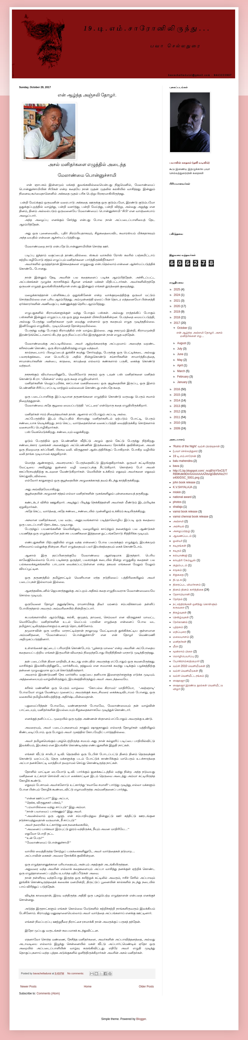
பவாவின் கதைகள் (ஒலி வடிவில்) (189, 162)
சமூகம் (177, 570)
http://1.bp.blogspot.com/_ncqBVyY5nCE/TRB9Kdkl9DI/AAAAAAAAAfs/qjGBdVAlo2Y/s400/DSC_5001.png (200, 474)
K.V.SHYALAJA (182, 487)
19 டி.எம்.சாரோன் (184, 456)
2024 (177, 295)
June (180, 354)
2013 (177, 406)
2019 (177, 311)
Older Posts (146, 986)
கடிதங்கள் (179, 545)
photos (177, 502)
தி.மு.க (177, 579)
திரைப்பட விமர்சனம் (187, 584)
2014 (177, 400)
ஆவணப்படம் (182, 536)
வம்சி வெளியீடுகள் (185, 670)
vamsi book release (185, 511)
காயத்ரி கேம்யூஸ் (184, 560)
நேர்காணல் (180, 622)
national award (182, 497)
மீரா (175, 646)
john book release (184, 482)
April (180, 365)
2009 (177, 428)
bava (176, 466)
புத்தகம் (178, 627)
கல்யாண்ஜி (180, 555)
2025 (177, 289)
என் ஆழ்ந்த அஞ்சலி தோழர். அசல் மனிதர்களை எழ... (199, 334)
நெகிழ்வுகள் (181, 617)
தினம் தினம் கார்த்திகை (188, 589)
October (182, 328)
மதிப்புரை (179, 632)
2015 (177, 394)
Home (88, 986)
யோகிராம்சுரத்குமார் (186, 661)
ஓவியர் (177, 541)
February (183, 376)
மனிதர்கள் (179, 641)
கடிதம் (177, 550)
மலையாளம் (181, 637)
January (182, 382)
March (181, 371)
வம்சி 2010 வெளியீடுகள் (189, 666)
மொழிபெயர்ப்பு (183, 656)
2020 (177, 306)
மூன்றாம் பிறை (182, 651)
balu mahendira (183, 461)
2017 (177, 323)
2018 (177, 317)
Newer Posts (28, 986)
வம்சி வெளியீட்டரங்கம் (188, 675)
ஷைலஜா (179, 680)
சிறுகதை (178, 574)
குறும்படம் (180, 565)
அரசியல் (178, 526)
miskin (177, 492)
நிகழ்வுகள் (180, 612)
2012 (177, 411)
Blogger (141, 1019)
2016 (177, 389)
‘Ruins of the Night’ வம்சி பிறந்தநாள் (196, 446)
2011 (177, 417)
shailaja (178, 506)
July (180, 348)
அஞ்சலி (178, 521)
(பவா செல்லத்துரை (185, 451)
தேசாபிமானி (181, 594)
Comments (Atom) (48, 993)
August (182, 343)
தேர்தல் (178, 599)
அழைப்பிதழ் (181, 531)
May (180, 360)
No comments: (76, 973)
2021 (177, 300)
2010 (177, 422)
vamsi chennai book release (190, 516)
